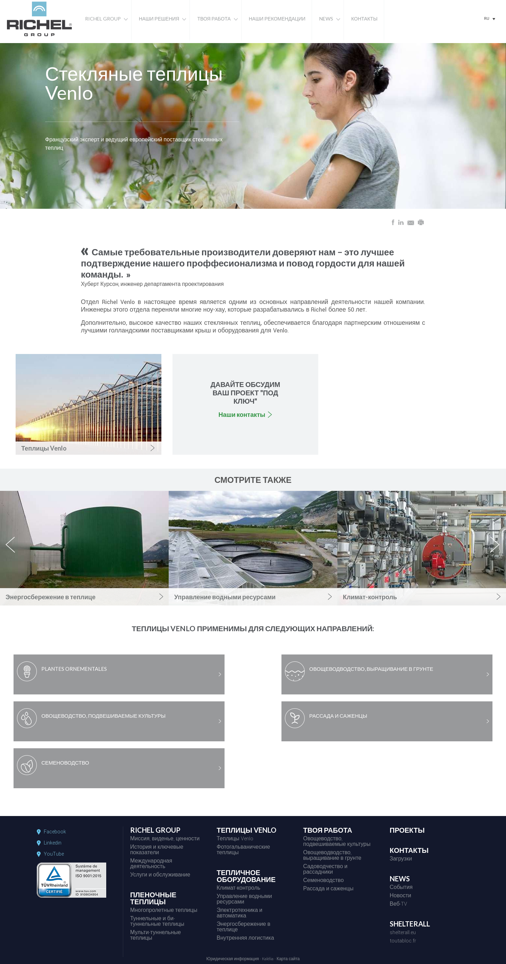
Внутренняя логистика (245, 939)
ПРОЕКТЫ (407, 830)
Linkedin (52, 843)
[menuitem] (489, 19)
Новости (400, 896)
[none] (489, 19)
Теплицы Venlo (235, 839)
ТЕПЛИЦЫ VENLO (246, 830)
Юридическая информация (232, 959)
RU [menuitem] (486, 18)
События (401, 888)
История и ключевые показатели (156, 850)
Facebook (55, 832)
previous (14, 551)
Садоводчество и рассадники (325, 870)
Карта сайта (288, 959)
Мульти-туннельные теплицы (155, 936)
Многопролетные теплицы (163, 911)
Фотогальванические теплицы (243, 850)
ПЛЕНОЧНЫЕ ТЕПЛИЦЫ (153, 898)
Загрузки (401, 859)
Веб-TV (398, 904)
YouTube (54, 854)
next (495, 551)
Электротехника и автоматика (239, 914)
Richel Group (103, 19)
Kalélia (267, 959)
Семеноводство (323, 881)
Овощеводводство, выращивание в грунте (332, 856)
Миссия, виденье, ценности (165, 839)
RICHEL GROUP (155, 830)
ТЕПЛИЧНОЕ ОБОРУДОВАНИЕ (246, 876)
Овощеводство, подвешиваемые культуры (336, 842)
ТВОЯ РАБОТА (327, 830)
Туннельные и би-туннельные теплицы (157, 922)
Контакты (364, 19)
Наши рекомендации (277, 19)
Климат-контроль (238, 888)
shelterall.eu (403, 933)
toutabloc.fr (403, 941)
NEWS (400, 879)
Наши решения (159, 19)
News (326, 19)
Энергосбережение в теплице (243, 927)
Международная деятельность (151, 864)
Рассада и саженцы (328, 889)
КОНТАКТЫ (409, 850)
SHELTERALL (410, 924)
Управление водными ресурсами (244, 900)
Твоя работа (213, 19)
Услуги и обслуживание (160, 875)
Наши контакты (242, 414)
